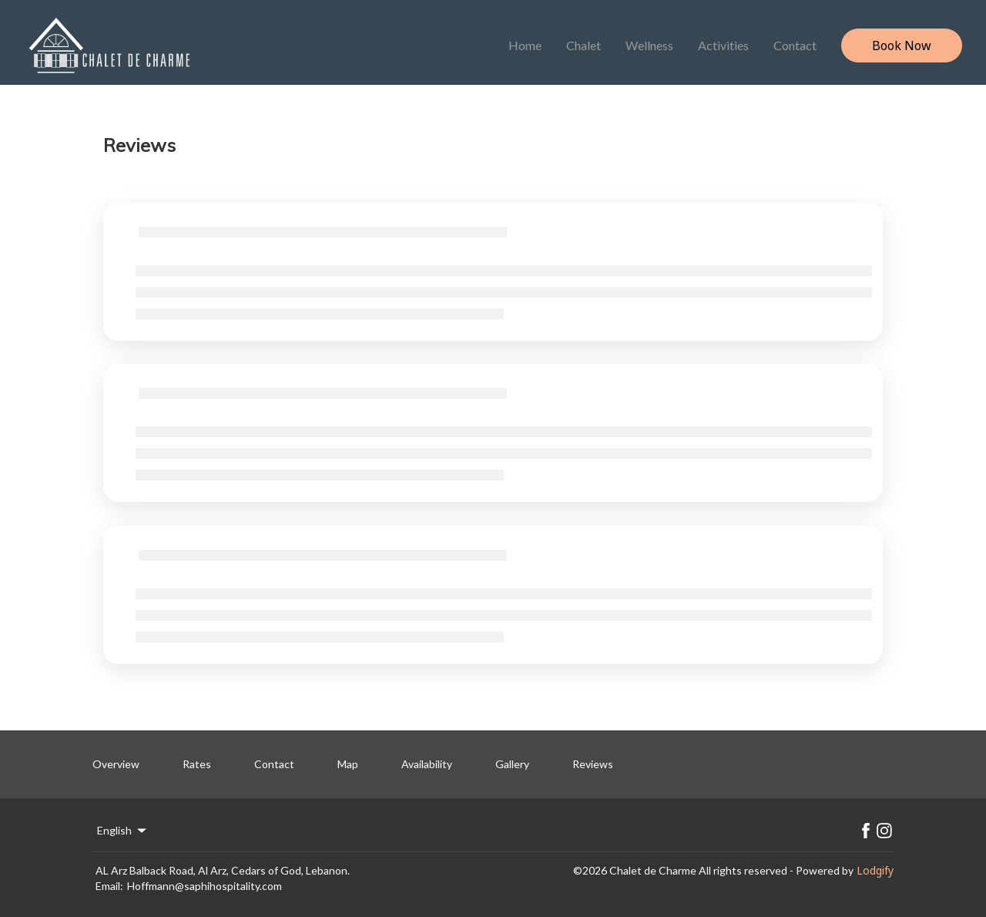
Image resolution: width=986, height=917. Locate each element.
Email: (109, 885)
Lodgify (875, 870)
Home (525, 45)
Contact (795, 45)
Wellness (649, 45)
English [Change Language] (123, 831)
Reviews (592, 763)
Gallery (512, 763)
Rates (197, 763)
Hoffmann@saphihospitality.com (204, 885)
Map (347, 763)
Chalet (583, 45)
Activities (723, 45)
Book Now (901, 45)
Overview (115, 763)
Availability (426, 763)
